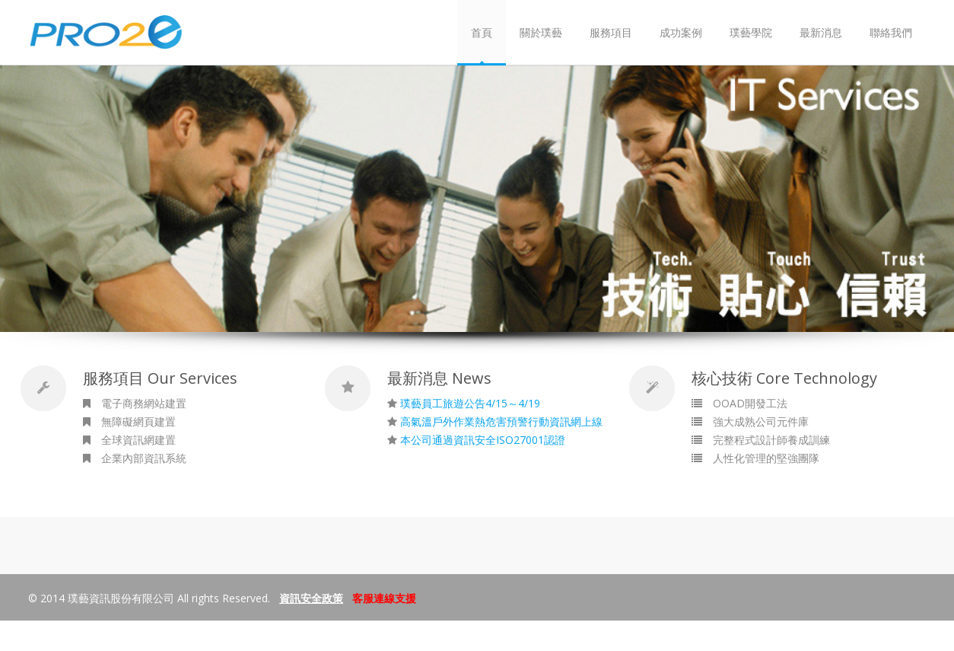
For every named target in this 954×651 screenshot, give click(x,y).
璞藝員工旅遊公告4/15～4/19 (470, 403)
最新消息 (821, 32)
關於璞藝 (541, 32)
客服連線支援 (384, 598)
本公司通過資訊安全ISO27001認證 (482, 439)
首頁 (481, 32)
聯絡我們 (891, 32)
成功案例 (681, 32)
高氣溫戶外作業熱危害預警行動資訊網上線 (501, 421)
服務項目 (611, 32)
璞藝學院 (751, 32)
